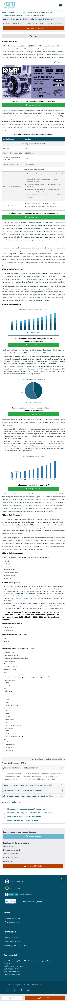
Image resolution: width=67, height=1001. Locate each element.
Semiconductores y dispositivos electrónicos (23, 12)
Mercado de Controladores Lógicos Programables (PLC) (28, 809)
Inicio (4, 12)
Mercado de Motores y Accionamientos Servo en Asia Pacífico (30, 813)
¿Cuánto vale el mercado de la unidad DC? (34, 768)
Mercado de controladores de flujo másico (23, 821)
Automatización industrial (13, 15)
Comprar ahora (33, 837)
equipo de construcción (26, 594)
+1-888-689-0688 (17, 966)
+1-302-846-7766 (14, 969)
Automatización (46, 12)
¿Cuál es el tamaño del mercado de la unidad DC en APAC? (34, 791)
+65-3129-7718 (14, 972)
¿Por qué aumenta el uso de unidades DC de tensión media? (34, 785)
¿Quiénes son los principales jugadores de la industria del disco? (34, 796)
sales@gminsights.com (17, 974)
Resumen (33, 36)
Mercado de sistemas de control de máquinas (24, 817)
